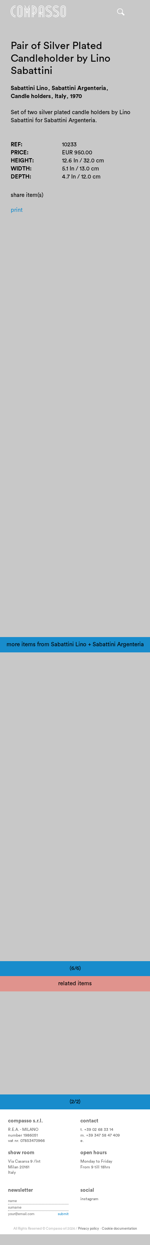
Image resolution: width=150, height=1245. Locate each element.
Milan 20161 (18, 1167)
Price (19, 153)
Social (87, 1190)
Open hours (93, 1152)
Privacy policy (88, 1228)
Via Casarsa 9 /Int (24, 1161)
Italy (12, 1173)
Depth (20, 177)
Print (17, 210)
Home (38, 11)
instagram (89, 1199)
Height (21, 161)
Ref (16, 144)
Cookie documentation (119, 1228)
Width (20, 169)
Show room (21, 1152)
